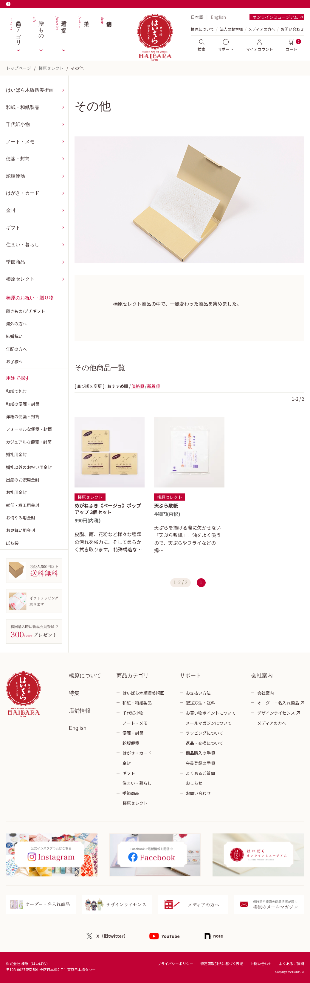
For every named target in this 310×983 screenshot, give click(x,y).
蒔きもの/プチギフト (25, 311)
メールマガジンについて (209, 723)
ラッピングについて (204, 733)
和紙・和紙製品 (22, 107)
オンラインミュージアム (275, 17)
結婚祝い (14, 336)
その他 (77, 68)
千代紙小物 (18, 124)
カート (291, 45)
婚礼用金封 (16, 454)
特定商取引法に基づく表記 (221, 963)
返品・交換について (204, 743)
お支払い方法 (198, 693)
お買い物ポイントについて (211, 713)
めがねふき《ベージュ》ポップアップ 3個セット (108, 509)
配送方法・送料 (200, 703)
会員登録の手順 (200, 763)
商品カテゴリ (15, 30)
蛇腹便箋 (15, 176)
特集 (83, 30)
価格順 (137, 386)
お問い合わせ (292, 29)
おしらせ (194, 783)
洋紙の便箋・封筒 (22, 416)
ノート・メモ (20, 141)
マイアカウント (259, 45)
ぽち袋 (12, 543)
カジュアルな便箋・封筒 (29, 442)
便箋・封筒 (18, 158)
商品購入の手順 (200, 753)
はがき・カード (22, 193)
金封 (11, 210)
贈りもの (38, 30)
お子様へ (14, 361)
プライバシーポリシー (175, 963)
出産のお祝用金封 (22, 480)
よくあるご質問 (200, 773)
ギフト (13, 227)
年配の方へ (16, 349)
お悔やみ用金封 (20, 518)
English (218, 17)
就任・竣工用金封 (22, 505)
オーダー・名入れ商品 (278, 703)
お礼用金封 (16, 492)
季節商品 (15, 261)
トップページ (18, 68)
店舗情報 (106, 30)
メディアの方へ (261, 29)
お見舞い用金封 (20, 530)
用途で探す (60, 30)
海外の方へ (16, 324)
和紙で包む (16, 391)
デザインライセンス (276, 713)
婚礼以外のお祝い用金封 (29, 467)
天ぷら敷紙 (166, 505)
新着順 (153, 386)
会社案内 (265, 693)
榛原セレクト (50, 68)
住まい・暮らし (22, 244)
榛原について (85, 676)
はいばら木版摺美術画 (30, 90)
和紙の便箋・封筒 (22, 404)
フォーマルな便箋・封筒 (29, 429)
